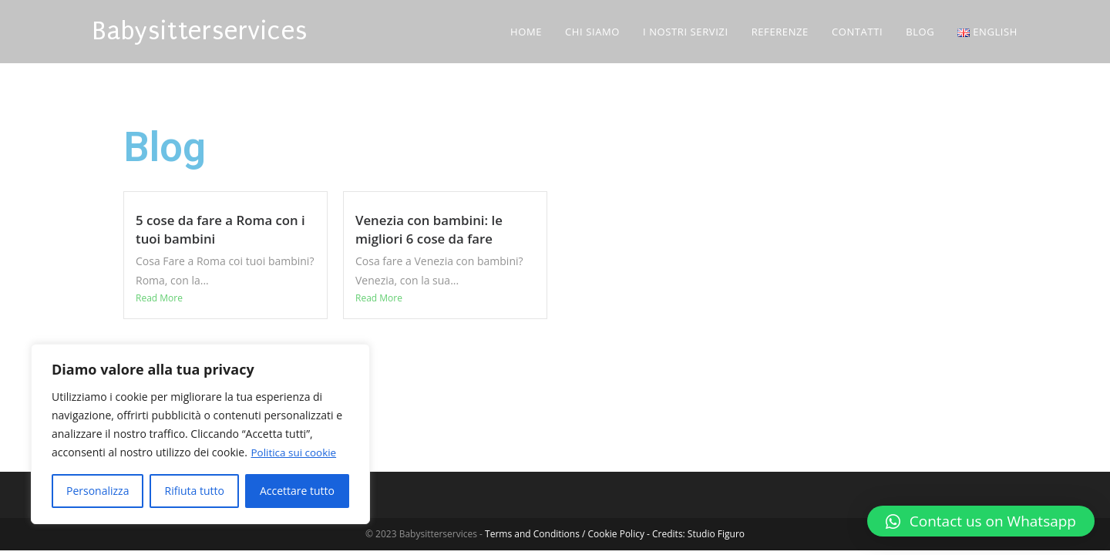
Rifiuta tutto (194, 490)
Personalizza (97, 490)
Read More (159, 297)
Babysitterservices (199, 31)
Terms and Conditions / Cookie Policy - (568, 533)
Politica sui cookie (295, 452)
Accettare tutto (297, 490)
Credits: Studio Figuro (698, 533)
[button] (981, 521)
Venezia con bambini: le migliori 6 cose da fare (429, 229)
